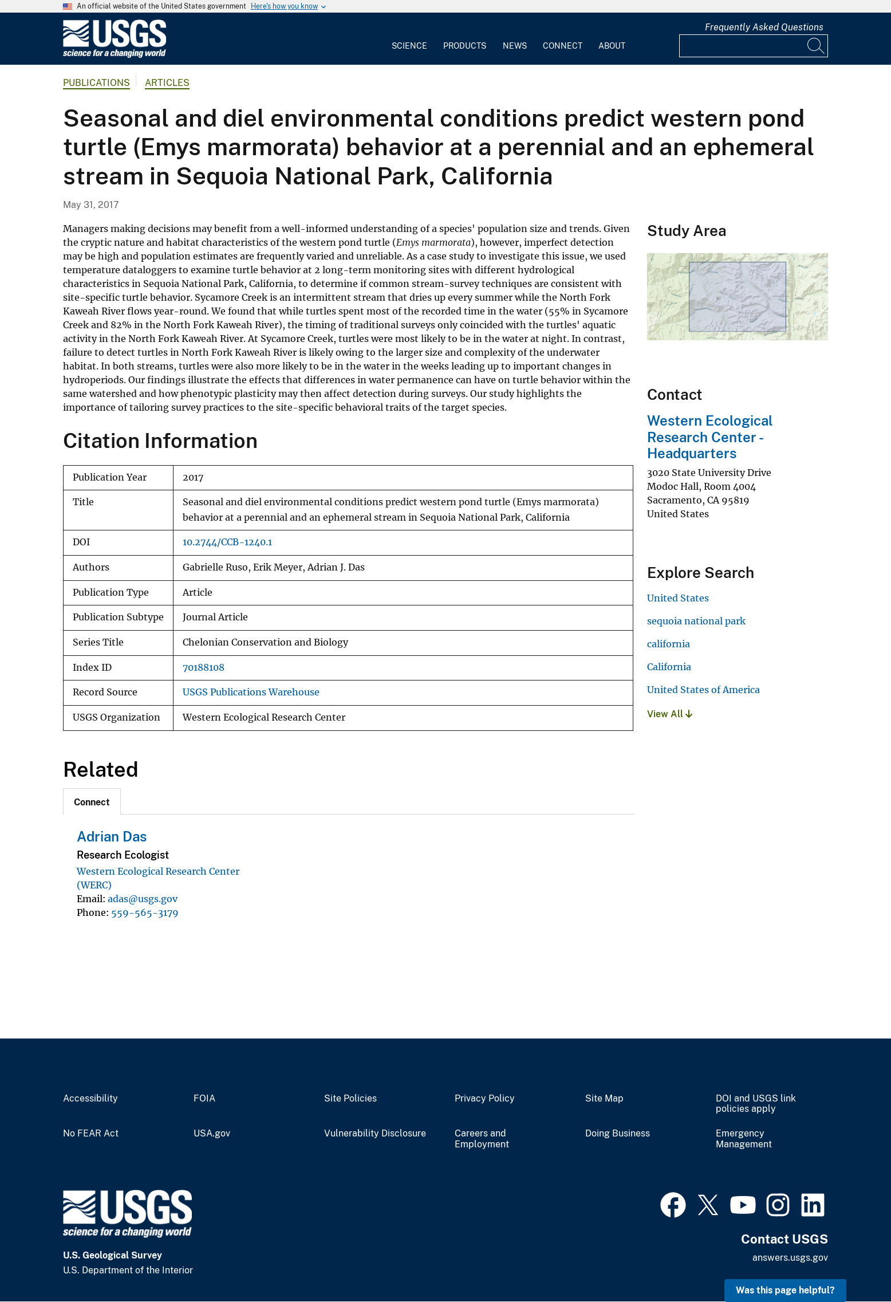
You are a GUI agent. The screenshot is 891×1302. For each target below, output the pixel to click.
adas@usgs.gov (143, 898)
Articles (167, 82)
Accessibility (90, 1098)
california (668, 644)
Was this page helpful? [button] (785, 1290)
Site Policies (350, 1098)
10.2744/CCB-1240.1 (227, 542)
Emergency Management (744, 1139)
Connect (562, 45)
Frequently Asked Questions (764, 27)
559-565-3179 (145, 912)
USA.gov (212, 1133)
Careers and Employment (482, 1139)
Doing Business (617, 1133)
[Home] (114, 55)
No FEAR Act (91, 1133)
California (669, 666)
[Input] (753, 45)
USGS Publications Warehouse (251, 692)
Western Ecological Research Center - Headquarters (710, 437)
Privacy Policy (485, 1098)
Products (464, 45)
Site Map (604, 1098)
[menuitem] (409, 38)
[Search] (816, 45)
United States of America (703, 689)
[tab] (92, 801)
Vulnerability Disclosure (375, 1133)
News (515, 45)
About (611, 45)
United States (678, 598)
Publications (96, 82)
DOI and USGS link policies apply (756, 1104)
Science (409, 45)
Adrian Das (112, 836)
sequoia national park (696, 621)
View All (669, 714)
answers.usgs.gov (790, 1257)
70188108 (203, 667)
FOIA (204, 1098)
